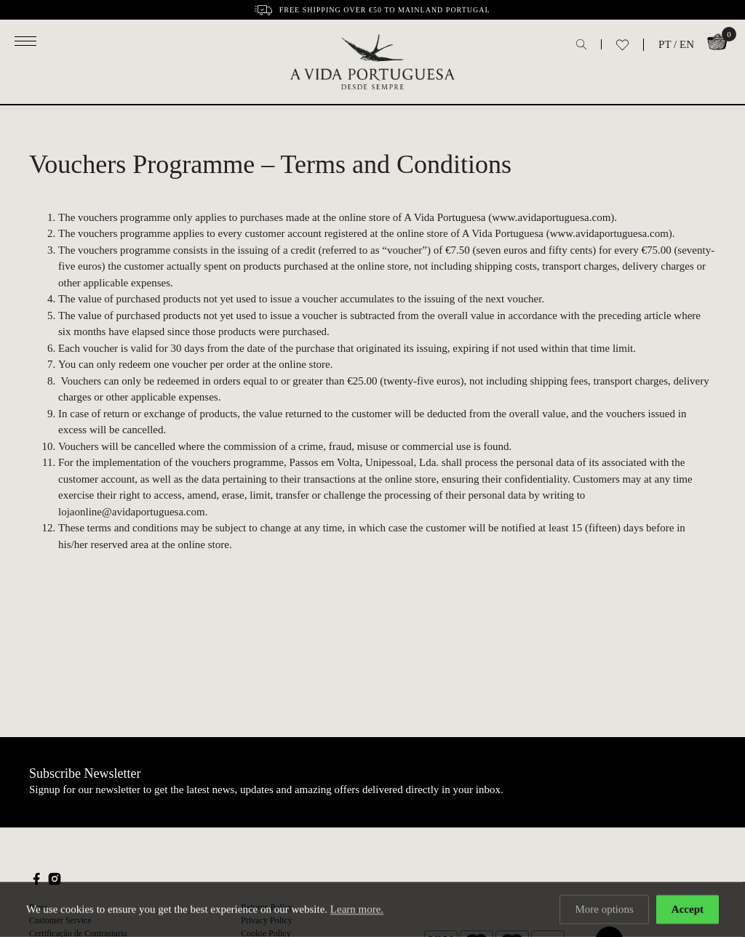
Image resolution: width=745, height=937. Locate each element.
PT (664, 44)
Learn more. (356, 910)
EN (687, 44)
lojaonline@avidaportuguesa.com (131, 512)
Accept (688, 910)
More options (604, 910)
